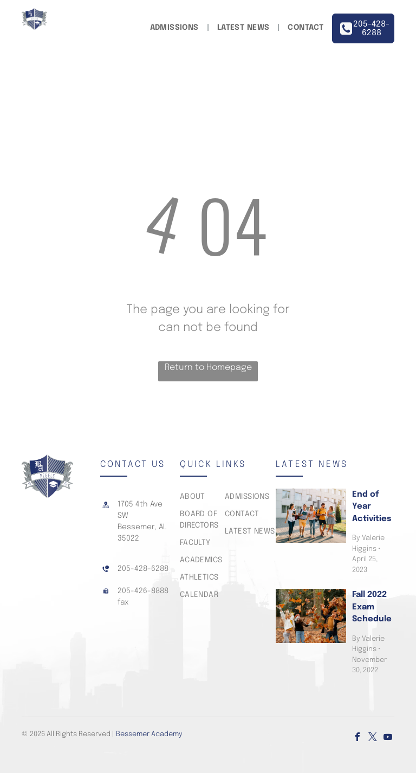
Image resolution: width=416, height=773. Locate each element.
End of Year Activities (371, 506)
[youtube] (387, 738)
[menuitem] (175, 28)
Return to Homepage (208, 367)
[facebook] (357, 738)
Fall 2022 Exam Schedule (372, 606)
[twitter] (372, 738)
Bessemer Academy (149, 734)
